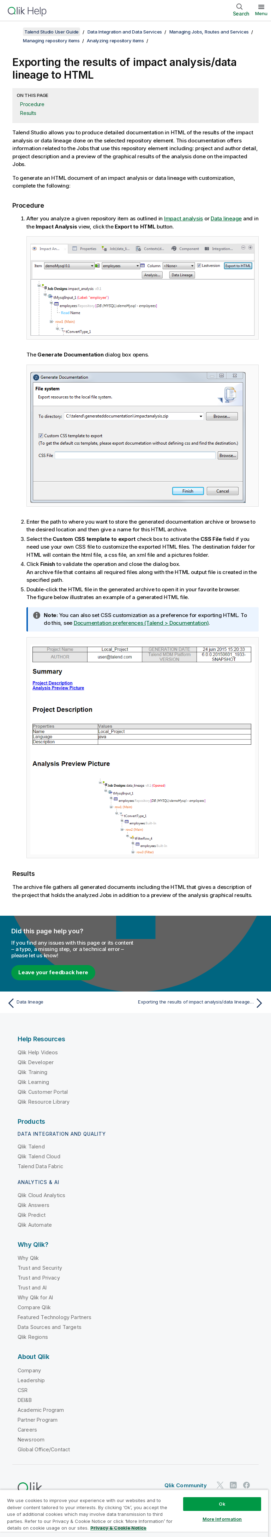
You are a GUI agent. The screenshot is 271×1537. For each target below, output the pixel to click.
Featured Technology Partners (54, 1317)
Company (29, 1370)
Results (28, 113)
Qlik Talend (31, 1146)
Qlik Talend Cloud (39, 1156)
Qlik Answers (33, 1205)
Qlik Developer (36, 1062)
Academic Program (41, 1410)
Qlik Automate (35, 1225)
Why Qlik (28, 1258)
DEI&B (25, 1400)
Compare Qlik (34, 1307)
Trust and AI (32, 1288)
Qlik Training (32, 1072)
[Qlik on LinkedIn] (233, 1485)
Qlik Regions (33, 1337)
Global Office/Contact (44, 1449)
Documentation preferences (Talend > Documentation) (141, 623)
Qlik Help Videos (38, 1052)
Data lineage (226, 218)
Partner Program (38, 1420)
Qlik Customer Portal (43, 1092)
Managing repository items (51, 40)
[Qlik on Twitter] (220, 1485)
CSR (23, 1390)
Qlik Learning (33, 1082)
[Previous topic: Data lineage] (69, 1003)
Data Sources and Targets (50, 1327)
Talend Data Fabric (40, 1166)
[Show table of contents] (14, 31)
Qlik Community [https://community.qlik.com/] (185, 1485)
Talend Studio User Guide (51, 32)
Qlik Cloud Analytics (41, 1195)
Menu (261, 13)
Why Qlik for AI (35, 1297)
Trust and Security (40, 1268)
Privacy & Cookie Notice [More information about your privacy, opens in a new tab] (118, 1528)
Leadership (31, 1380)
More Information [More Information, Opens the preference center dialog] (222, 1519)
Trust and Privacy (39, 1278)
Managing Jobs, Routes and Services (209, 32)
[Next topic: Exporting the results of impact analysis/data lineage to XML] (202, 1003)
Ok (222, 1504)
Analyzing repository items (115, 40)
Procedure (32, 104)
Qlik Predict (32, 1215)
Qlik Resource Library (44, 1102)
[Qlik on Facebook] (246, 1485)
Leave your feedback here (53, 972)
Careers (27, 1430)
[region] (134, 1513)
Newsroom (31, 1440)
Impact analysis (183, 218)
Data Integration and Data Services (125, 32)
